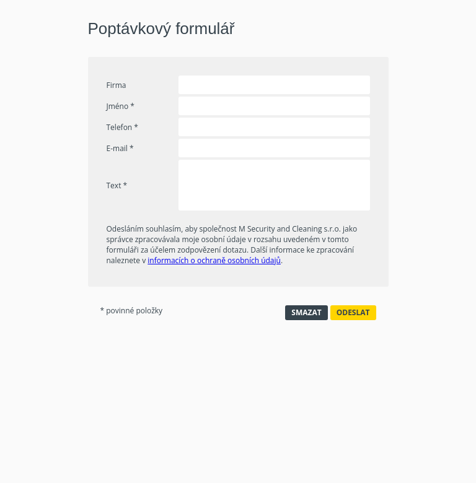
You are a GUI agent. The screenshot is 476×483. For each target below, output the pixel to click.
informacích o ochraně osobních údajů (214, 260)
